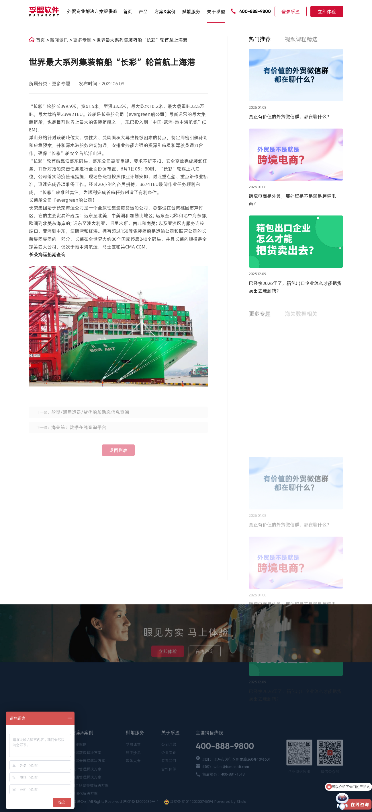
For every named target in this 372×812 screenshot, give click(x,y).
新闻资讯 (59, 40)
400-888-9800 (255, 11)
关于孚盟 (216, 11)
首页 (127, 11)
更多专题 (83, 40)
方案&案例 (165, 11)
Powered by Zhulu (230, 801)
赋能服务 (191, 11)
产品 (143, 11)
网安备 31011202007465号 (192, 801)
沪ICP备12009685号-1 (141, 801)
